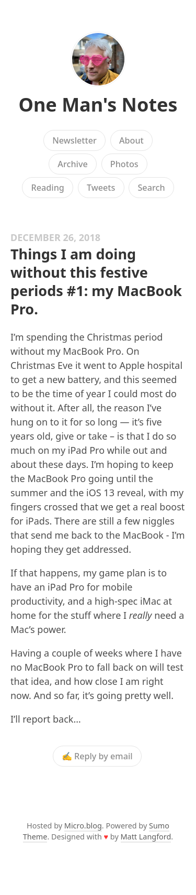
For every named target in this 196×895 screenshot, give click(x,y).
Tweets (101, 187)
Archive (72, 164)
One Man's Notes (97, 104)
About (131, 140)
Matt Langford (146, 837)
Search (151, 187)
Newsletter (74, 140)
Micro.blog (83, 826)
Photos (124, 164)
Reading (47, 187)
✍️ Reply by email (97, 756)
